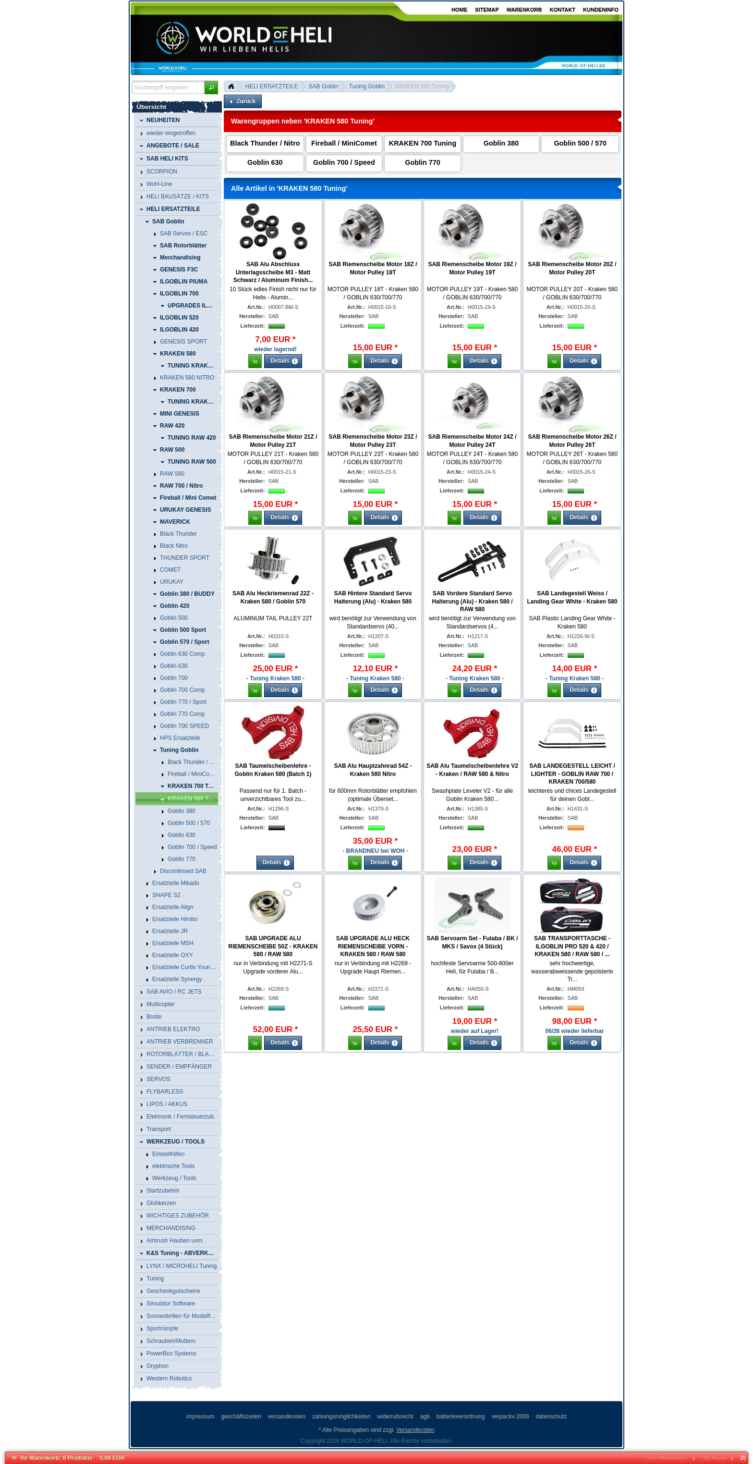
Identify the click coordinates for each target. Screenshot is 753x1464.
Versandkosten (415, 1430)
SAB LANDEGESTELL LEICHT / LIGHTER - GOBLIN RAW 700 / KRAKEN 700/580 (572, 774)
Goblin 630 (265, 162)
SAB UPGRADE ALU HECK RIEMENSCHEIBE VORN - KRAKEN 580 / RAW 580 (373, 946)
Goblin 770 (422, 162)
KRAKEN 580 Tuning (422, 86)
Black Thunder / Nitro (265, 143)
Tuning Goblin (367, 86)
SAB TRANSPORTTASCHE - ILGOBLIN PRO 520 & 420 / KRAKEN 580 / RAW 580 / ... (572, 946)
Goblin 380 (501, 143)
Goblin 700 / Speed (344, 162)
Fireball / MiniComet (344, 143)
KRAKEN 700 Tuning (422, 143)
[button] (211, 87)
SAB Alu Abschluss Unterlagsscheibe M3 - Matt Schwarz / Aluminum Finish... (273, 272)
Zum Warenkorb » (667, 1458)
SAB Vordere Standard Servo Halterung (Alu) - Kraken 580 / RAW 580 (472, 601)
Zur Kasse (715, 1458)
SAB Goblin (324, 86)
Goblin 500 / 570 (580, 143)
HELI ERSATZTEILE (271, 86)
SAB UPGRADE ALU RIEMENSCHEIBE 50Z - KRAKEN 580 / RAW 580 (272, 946)
